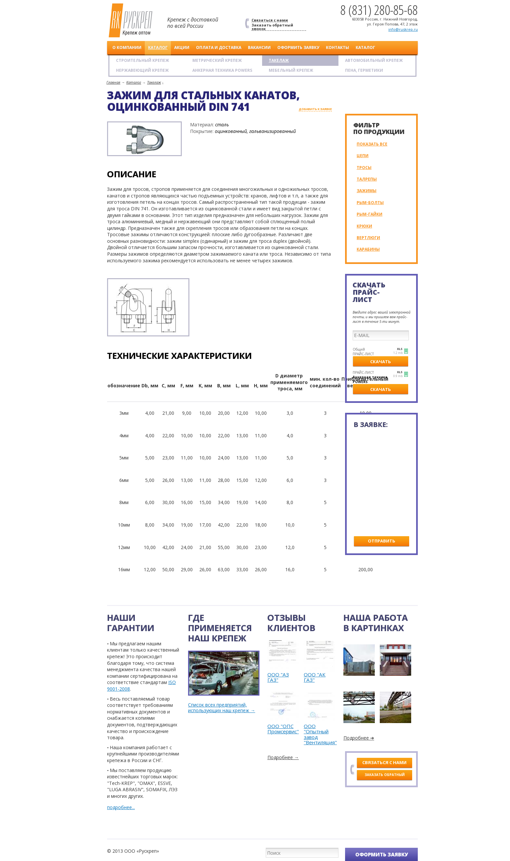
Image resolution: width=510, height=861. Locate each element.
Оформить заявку (298, 47)
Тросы (364, 167)
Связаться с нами (270, 20)
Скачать (380, 362)
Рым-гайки (369, 214)
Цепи (363, 155)
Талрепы (367, 179)
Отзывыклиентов (291, 623)
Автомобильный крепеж (374, 60)
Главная (113, 82)
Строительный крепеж (142, 60)
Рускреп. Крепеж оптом (130, 20)
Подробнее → (283, 757)
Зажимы (366, 191)
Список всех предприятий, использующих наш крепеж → (221, 707)
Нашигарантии (130, 623)
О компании (126, 47)
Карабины (368, 249)
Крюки (364, 226)
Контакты (337, 47)
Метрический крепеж (217, 60)
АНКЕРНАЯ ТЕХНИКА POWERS (222, 70)
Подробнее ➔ (358, 738)
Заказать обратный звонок (272, 27)
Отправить (381, 541)
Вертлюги (368, 237)
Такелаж (279, 60)
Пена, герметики (364, 70)
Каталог (158, 47)
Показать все (372, 144)
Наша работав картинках (375, 623)
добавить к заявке (315, 109)
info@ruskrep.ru (403, 29)
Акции (181, 47)
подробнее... (121, 807)
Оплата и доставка (218, 47)
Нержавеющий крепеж (142, 70)
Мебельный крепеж (291, 70)
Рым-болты (370, 202)
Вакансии (259, 47)
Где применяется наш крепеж (220, 628)
